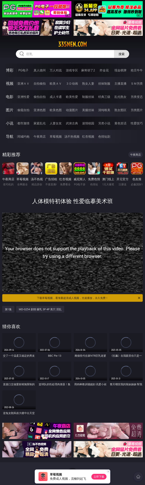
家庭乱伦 (40, 123)
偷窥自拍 (23, 110)
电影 (9, 96)
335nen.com (72, 44)
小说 (9, 123)
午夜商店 (40, 136)
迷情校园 (88, 123)
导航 (9, 136)
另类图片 (137, 110)
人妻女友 (56, 123)
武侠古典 (72, 123)
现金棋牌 (120, 70)
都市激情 (23, 123)
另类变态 (137, 97)
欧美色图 (56, 110)
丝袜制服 (104, 83)
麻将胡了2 (88, 70)
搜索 (122, 54)
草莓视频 (56, 136)
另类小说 (104, 123)
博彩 (9, 70)
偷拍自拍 (40, 97)
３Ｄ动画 (72, 83)
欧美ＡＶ (56, 83)
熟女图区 (120, 110)
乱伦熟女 (120, 97)
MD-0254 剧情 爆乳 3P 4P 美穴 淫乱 (40, 309)
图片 (9, 109)
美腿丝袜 (88, 110)
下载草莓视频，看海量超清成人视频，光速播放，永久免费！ (89, 298)
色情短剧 (104, 136)
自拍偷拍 (40, 83)
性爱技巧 (137, 123)
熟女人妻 (88, 83)
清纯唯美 (104, 110)
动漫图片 (72, 110)
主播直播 (120, 83)
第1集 (8, 309)
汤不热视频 (71, 136)
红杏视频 (88, 136)
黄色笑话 (120, 123)
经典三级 (104, 97)
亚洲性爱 (23, 97)
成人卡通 (56, 97)
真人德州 (40, 70)
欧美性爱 (72, 97)
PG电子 (23, 70)
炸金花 (104, 70)
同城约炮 (23, 136)
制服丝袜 (88, 97)
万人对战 (56, 70)
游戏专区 (72, 70)
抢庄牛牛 (137, 70)
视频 (9, 83)
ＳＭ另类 (137, 83)
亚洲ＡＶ (23, 83)
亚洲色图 (40, 110)
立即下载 (99, 476)
